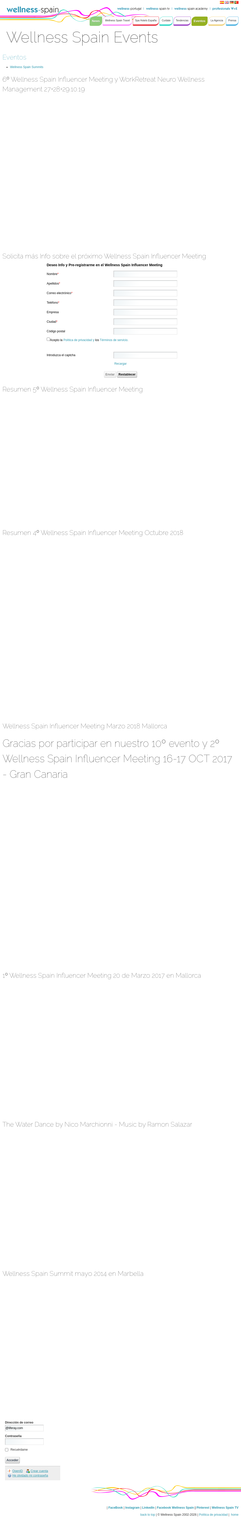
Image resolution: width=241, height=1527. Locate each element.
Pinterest (203, 1507)
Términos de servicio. (114, 340)
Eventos (14, 57)
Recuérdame (19, 1449)
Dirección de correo (19, 1422)
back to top (147, 1514)
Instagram (132, 1507)
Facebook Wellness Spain (175, 1507)
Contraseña (13, 1436)
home (234, 1514)
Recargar (120, 363)
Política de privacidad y (78, 340)
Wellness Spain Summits (26, 67)
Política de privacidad (213, 1514)
